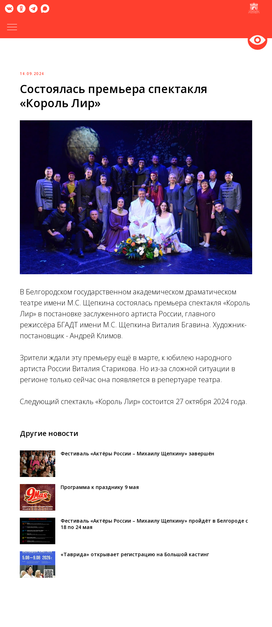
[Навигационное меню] (12, 27)
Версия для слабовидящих (257, 38)
